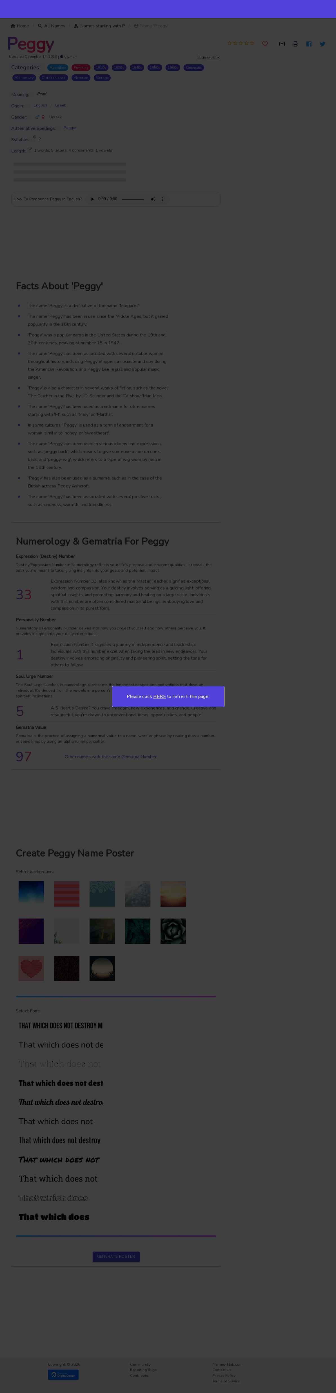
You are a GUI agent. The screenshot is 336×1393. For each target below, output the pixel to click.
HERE (159, 696)
